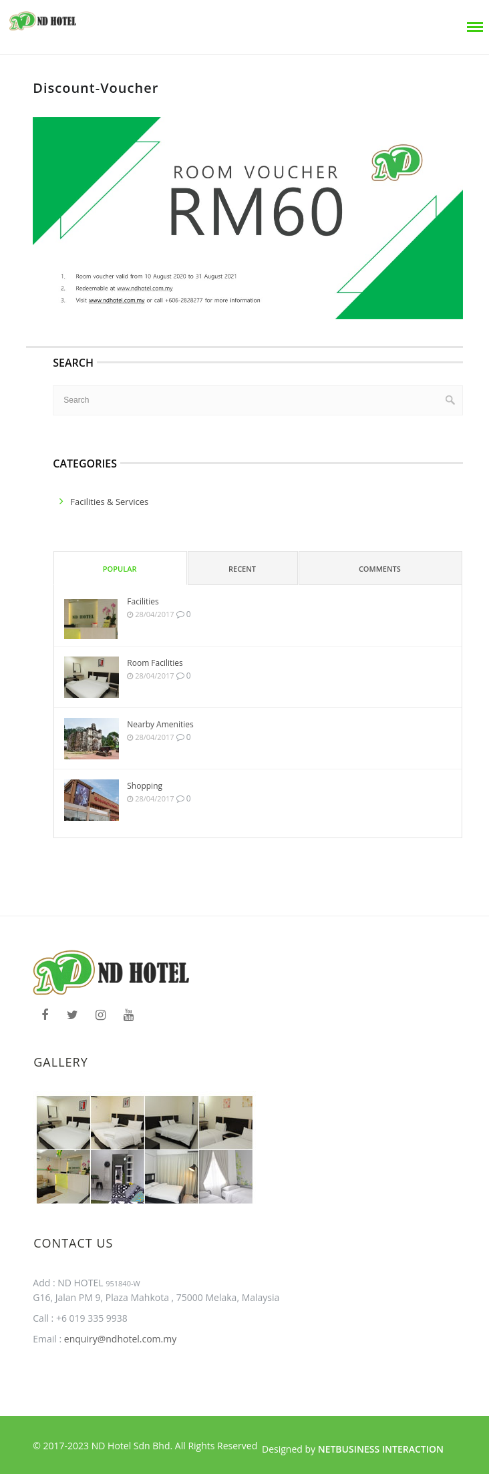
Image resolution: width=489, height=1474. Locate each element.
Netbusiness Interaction (381, 1449)
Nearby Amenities (160, 724)
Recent (242, 569)
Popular (120, 569)
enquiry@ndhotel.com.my (118, 1338)
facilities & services (109, 502)
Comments (380, 569)
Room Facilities (155, 663)
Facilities (142, 601)
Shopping (144, 785)
